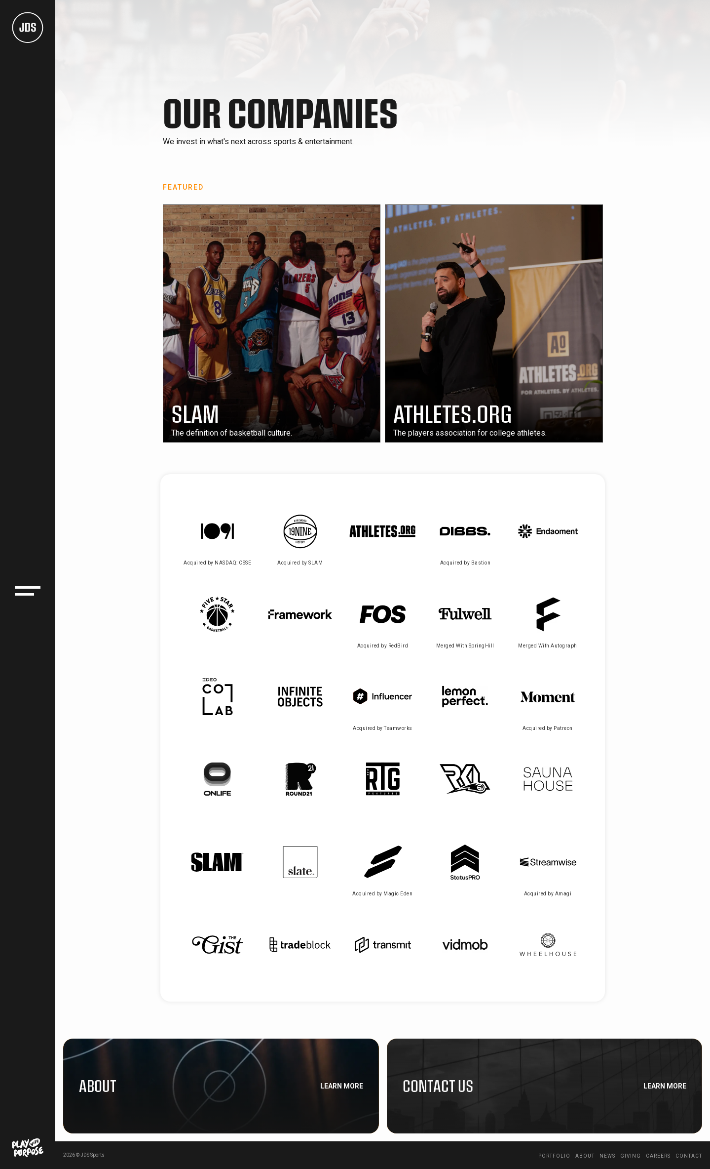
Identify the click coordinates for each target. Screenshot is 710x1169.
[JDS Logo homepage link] (27, 27)
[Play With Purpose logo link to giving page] (27, 1147)
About (585, 1156)
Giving (630, 1156)
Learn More (341, 1086)
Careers (658, 1156)
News (607, 1156)
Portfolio (554, 1156)
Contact (688, 1156)
